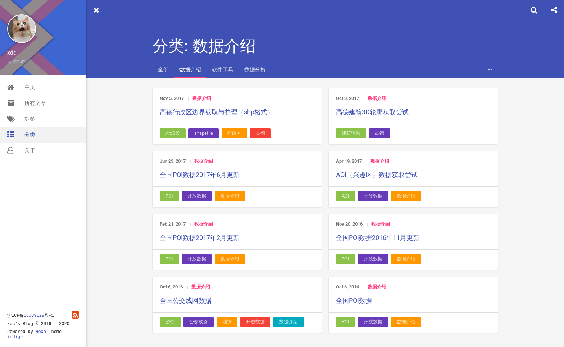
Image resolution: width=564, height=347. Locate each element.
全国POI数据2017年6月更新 (200, 175)
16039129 (34, 315)
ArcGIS (172, 133)
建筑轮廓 (351, 133)
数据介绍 (190, 69)
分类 (21, 135)
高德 (260, 133)
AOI (345, 196)
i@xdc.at (16, 61)
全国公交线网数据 (186, 300)
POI (169, 196)
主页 (21, 87)
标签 (21, 119)
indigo (15, 336)
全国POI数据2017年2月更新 (200, 237)
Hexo (41, 331)
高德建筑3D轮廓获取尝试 (372, 112)
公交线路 (198, 321)
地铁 (227, 321)
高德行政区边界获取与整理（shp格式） (217, 112)
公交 (170, 321)
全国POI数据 (354, 300)
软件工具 (222, 69)
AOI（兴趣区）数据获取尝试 (377, 175)
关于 (21, 150)
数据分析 (255, 69)
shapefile (203, 133)
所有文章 (26, 103)
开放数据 (196, 196)
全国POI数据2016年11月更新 (377, 237)
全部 (163, 69)
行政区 (234, 133)
